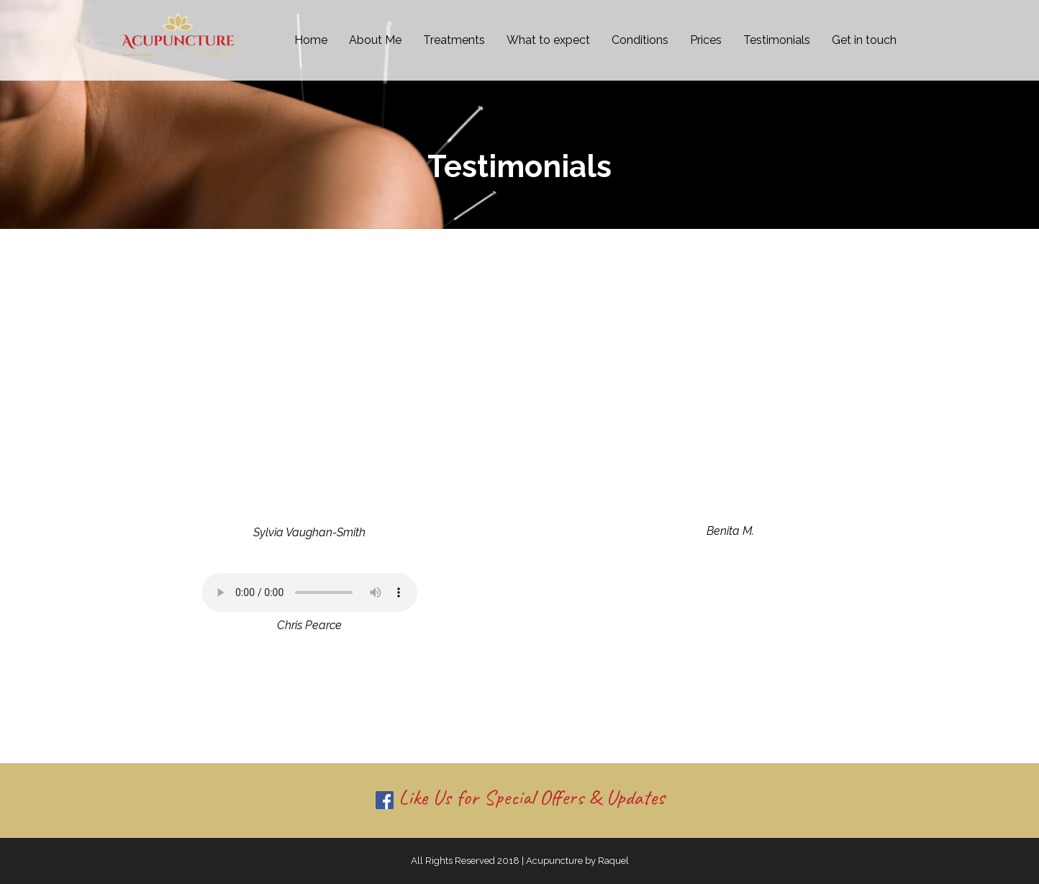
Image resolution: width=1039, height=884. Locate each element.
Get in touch (864, 40)
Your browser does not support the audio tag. (309, 592)
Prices (706, 40)
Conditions (640, 40)
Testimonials (776, 40)
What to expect (548, 40)
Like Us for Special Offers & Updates (520, 797)
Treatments (454, 40)
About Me (375, 40)
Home (310, 40)
